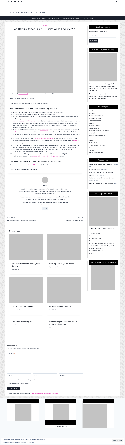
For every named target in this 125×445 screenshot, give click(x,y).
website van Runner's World (28, 165)
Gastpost (91, 123)
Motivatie (91, 138)
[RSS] (18, 1)
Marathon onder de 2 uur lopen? (60, 307)
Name (10, 375)
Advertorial (92, 111)
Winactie (91, 150)
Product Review (93, 143)
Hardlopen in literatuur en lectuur (99, 130)
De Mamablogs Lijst (61, 426)
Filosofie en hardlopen (95, 120)
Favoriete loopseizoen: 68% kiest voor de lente (27, 121)
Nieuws (45, 25)
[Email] (21, 1)
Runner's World (23, 94)
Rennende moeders (95, 148)
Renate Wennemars (97, 248)
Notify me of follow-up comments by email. (22, 380)
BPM (92, 253)
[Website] (71, 375)
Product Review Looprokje (97, 145)
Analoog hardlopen (94, 169)
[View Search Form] (116, 1)
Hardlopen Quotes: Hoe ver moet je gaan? (101, 178)
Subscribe (93, 41)
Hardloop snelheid (96, 228)
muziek (75, 141)
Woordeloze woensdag (96, 153)
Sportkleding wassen (97, 246)
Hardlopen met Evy (88, 18)
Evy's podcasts (95, 233)
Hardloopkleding (94, 128)
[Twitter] (11, 1)
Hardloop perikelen (94, 125)
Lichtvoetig (92, 133)
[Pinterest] (15, 1)
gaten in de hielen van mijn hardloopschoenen (46, 156)
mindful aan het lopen (19, 132)
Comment (11, 353)
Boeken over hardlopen (96, 116)
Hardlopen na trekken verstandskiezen (102, 243)
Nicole (45, 185)
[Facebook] (8, 1)
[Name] (19, 375)
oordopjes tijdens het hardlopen (43, 138)
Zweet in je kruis (96, 238)
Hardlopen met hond (97, 241)
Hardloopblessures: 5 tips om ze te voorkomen (25, 218)
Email (36, 375)
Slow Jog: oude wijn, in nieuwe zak (61, 264)
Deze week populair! (95, 118)
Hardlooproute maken (97, 236)
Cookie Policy (31, 442)
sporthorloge (44, 130)
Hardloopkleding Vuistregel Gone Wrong (101, 164)
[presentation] (26, 247)
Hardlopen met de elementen (64, 218)
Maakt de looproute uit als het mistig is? (101, 183)
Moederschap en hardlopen (97, 135)
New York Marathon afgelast (22, 322)
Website (62, 375)
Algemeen (92, 113)
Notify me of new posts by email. (19, 383)
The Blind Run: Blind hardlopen (23, 307)
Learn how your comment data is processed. (45, 393)
